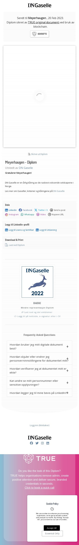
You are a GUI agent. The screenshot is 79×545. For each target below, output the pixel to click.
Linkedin (11, 210)
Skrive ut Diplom (39, 154)
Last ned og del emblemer (37, 312)
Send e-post (57, 210)
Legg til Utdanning (46, 230)
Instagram (12, 214)
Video (41, 214)
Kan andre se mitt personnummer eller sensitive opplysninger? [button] (34, 382)
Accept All (52, 528)
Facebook (25, 210)
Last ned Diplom (15, 245)
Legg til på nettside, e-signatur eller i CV (37, 316)
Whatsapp (27, 214)
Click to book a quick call (39, 487)
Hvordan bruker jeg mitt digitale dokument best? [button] (36, 346)
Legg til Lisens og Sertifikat (19, 230)
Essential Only (52, 533)
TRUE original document (44, 22)
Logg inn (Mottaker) (39, 425)
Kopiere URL (56, 214)
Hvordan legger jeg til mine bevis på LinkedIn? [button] (38, 392)
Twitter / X (41, 210)
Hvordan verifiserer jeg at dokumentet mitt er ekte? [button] (38, 370)
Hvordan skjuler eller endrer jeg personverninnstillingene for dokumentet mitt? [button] (39, 358)
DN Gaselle (26, 168)
